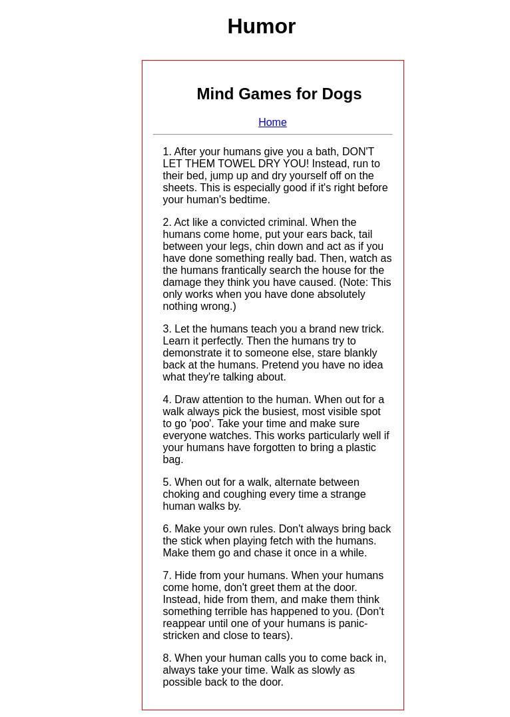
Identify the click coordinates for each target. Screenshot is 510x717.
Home (272, 122)
